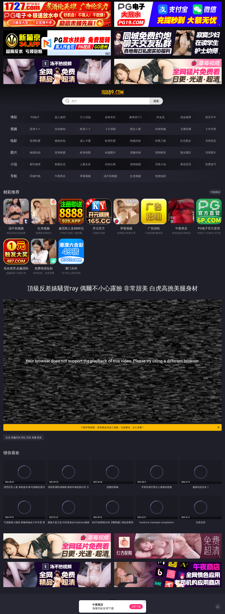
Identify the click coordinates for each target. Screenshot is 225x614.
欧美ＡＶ (85, 129)
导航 (13, 176)
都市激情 (35, 164)
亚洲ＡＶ (35, 129)
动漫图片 (110, 152)
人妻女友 (85, 164)
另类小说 (160, 164)
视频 (13, 129)
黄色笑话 (185, 164)
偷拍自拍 (60, 141)
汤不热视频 (110, 176)
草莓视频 (85, 176)
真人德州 (60, 117)
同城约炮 (35, 176)
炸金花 (160, 117)
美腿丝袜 (135, 152)
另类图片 (210, 152)
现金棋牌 (185, 117)
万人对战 (85, 117)
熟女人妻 (135, 129)
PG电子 (35, 117)
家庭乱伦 (60, 164)
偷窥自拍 (35, 152)
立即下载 (136, 606)
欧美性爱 (110, 141)
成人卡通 (85, 141)
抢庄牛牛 (210, 117)
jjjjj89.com (112, 92)
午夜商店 (60, 176)
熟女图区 (185, 152)
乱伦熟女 (185, 141)
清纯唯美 (160, 152)
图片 (13, 152)
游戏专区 (110, 117)
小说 (13, 164)
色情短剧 (160, 176)
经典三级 (160, 141)
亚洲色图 (60, 152)
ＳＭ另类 (210, 129)
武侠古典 (110, 164)
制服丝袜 (135, 141)
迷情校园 (135, 164)
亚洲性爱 (35, 141)
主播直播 (185, 129)
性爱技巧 (210, 164)
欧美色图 (85, 152)
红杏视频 (135, 176)
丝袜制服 (160, 129)
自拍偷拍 (60, 129)
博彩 (13, 117)
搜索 (156, 101)
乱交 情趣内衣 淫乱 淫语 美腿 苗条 (24, 437)
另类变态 (210, 141)
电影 (13, 140)
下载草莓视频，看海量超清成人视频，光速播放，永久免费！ (150, 427)
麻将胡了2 (135, 117)
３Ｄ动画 (110, 129)
